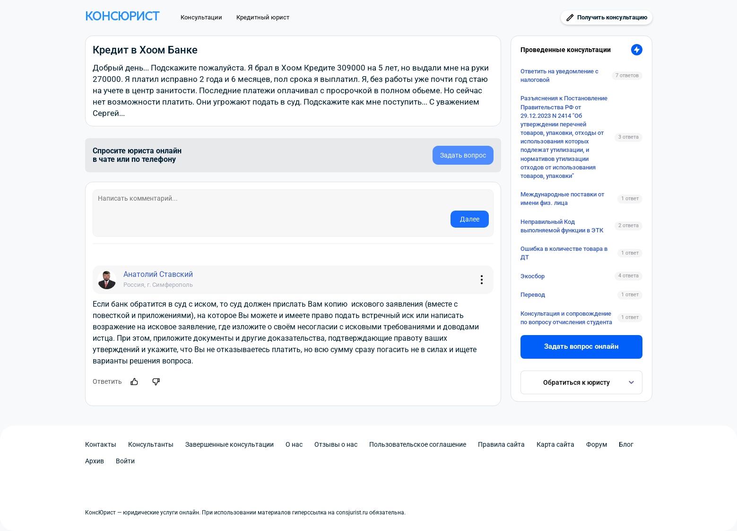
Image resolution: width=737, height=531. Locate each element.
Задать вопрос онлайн (581, 346)
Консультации (201, 17)
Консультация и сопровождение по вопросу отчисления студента (566, 318)
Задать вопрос (463, 155)
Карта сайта (555, 444)
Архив (94, 461)
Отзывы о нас (335, 444)
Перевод (532, 294)
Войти (125, 461)
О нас (294, 444)
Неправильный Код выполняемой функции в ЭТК (561, 226)
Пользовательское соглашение (417, 444)
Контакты (100, 444)
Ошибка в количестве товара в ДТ (563, 253)
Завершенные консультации (229, 444)
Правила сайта (501, 444)
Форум (596, 444)
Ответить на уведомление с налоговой (559, 75)
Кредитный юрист (262, 17)
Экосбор (532, 276)
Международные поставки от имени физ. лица (562, 198)
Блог (626, 444)
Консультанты (150, 444)
